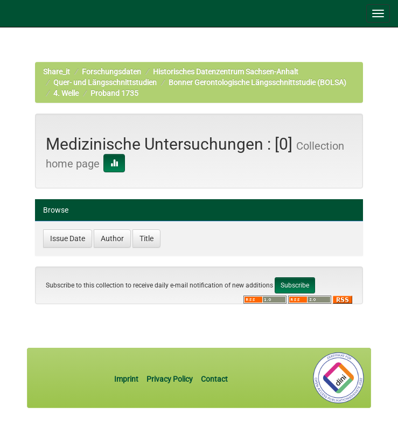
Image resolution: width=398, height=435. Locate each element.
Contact (214, 379)
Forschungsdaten (111, 71)
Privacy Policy (169, 379)
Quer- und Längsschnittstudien (105, 82)
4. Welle (66, 93)
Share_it (56, 71)
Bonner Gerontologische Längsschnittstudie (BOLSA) (257, 82)
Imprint (127, 379)
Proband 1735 (114, 93)
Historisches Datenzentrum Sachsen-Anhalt (225, 71)
